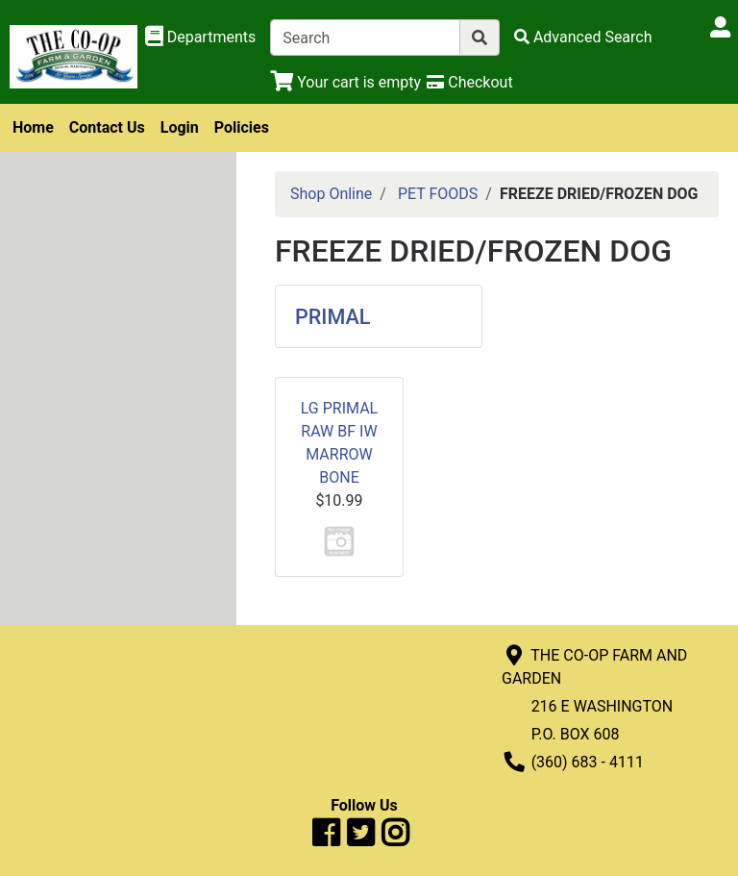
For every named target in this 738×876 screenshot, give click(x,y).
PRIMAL (333, 317)
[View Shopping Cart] (345, 82)
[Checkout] (469, 82)
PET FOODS (438, 194)
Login (179, 127)
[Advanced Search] (583, 37)
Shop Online (331, 194)
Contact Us (107, 127)
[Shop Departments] (201, 37)
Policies (241, 127)
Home (33, 127)
